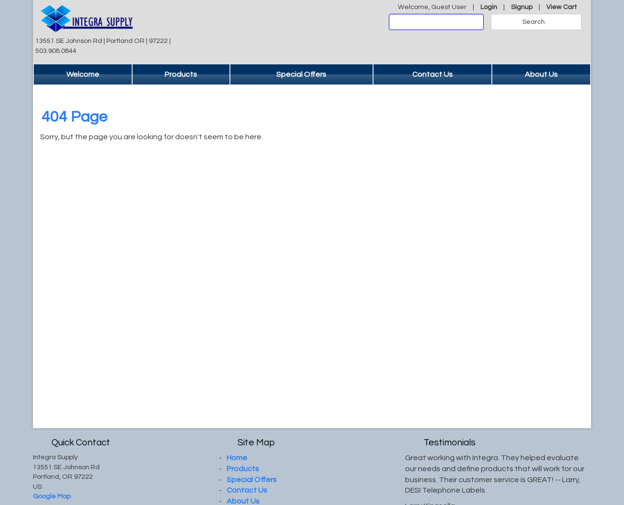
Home (237, 458)
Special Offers (301, 74)
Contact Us (432, 74)
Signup (521, 6)
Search (533, 22)
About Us (541, 74)
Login (488, 6)
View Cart (561, 6)
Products (181, 74)
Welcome (82, 74)
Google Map (52, 496)
